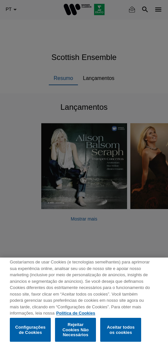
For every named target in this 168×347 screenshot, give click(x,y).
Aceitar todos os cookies (121, 330)
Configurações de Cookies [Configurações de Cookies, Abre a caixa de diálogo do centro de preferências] (30, 330)
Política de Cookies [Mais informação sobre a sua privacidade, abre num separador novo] (75, 313)
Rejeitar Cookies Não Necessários (76, 329)
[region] (84, 302)
